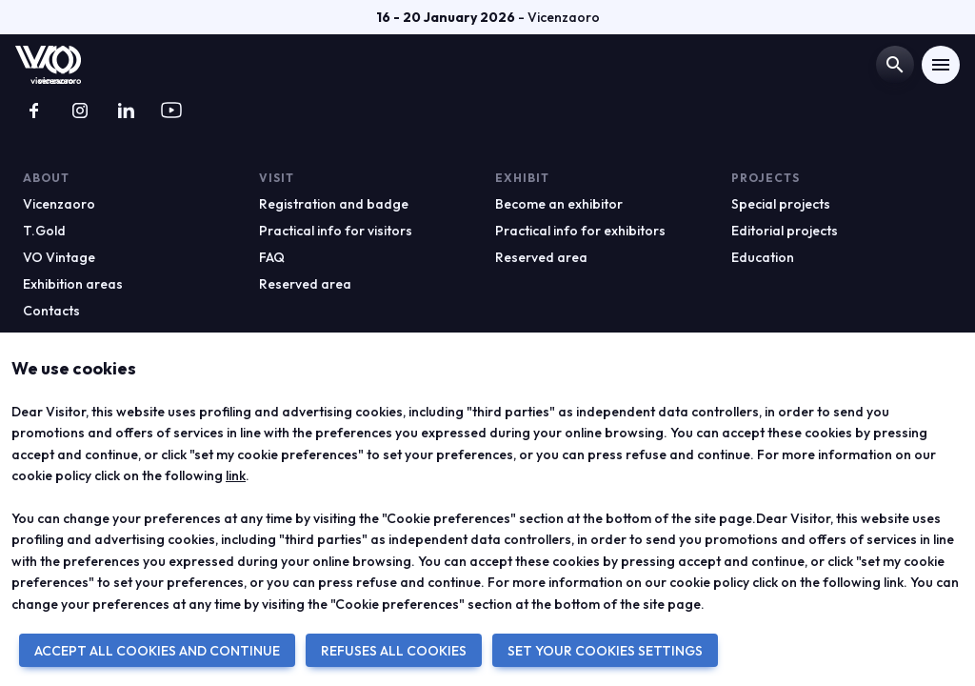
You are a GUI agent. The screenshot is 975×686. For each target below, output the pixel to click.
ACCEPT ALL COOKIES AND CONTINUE (157, 650)
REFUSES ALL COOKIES (394, 650)
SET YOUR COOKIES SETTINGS (605, 650)
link (236, 475)
